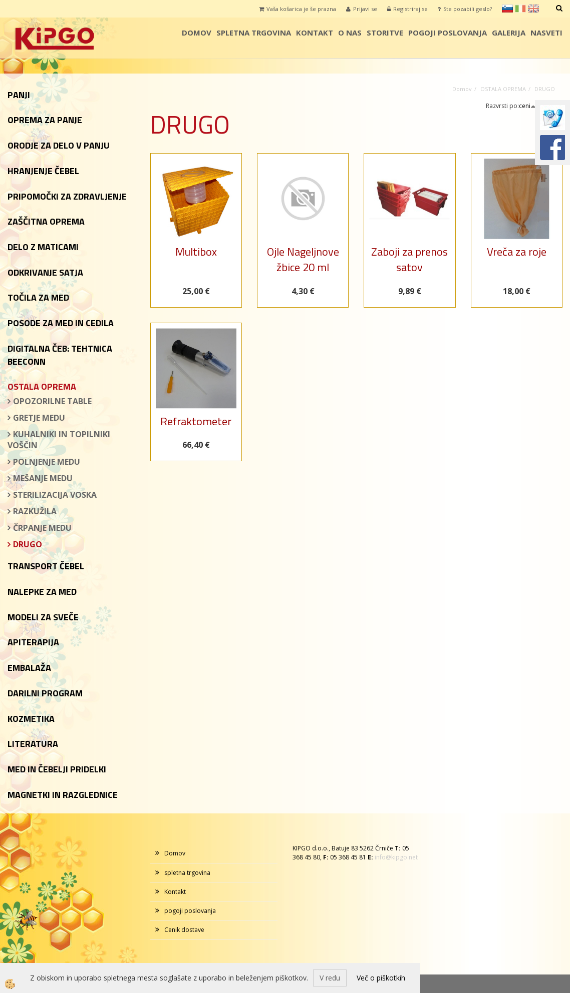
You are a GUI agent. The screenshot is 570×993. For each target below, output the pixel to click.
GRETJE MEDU (39, 417)
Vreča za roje (516, 251)
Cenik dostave (184, 929)
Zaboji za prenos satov (409, 259)
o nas (350, 33)
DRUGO (27, 544)
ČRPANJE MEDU (42, 527)
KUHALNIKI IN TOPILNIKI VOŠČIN (59, 440)
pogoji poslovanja (447, 33)
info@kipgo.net (396, 857)
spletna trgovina (253, 33)
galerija (508, 33)
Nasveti (546, 33)
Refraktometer (195, 421)
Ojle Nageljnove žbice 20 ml (303, 259)
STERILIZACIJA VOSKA (55, 494)
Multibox (196, 251)
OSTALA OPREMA (503, 89)
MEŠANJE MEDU (43, 478)
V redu (330, 977)
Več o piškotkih (381, 977)
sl (507, 9)
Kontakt (314, 33)
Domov (196, 33)
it (520, 9)
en (533, 9)
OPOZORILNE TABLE (52, 401)
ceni (527, 106)
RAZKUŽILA (35, 511)
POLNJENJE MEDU (46, 461)
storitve (385, 33)
